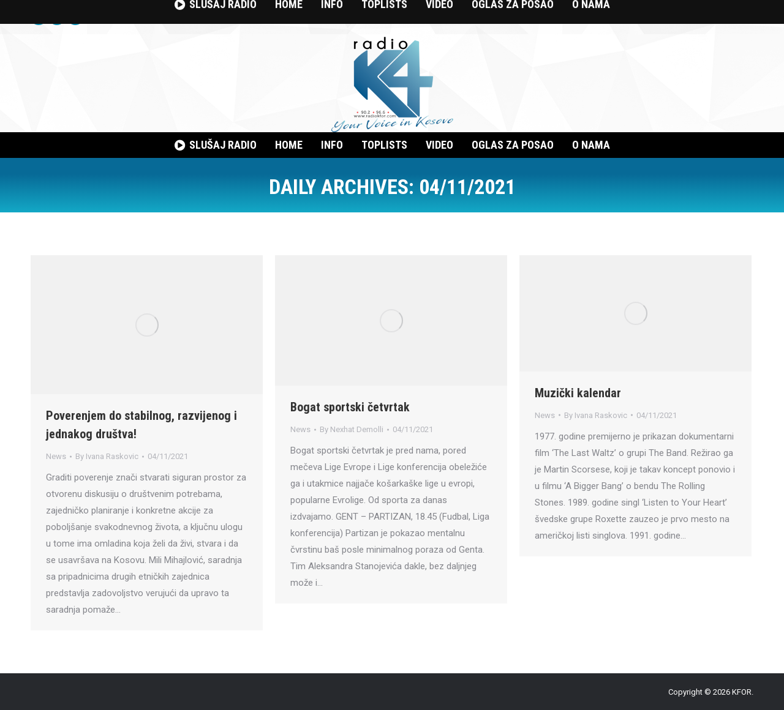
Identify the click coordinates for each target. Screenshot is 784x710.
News (56, 456)
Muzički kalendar (578, 393)
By (106, 456)
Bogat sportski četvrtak (350, 407)
